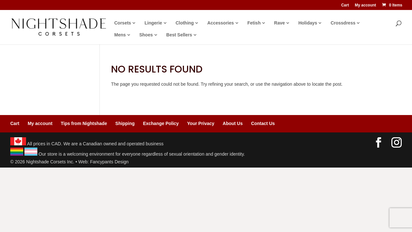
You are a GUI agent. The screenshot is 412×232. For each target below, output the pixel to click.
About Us (233, 123)
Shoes (146, 35)
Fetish (253, 23)
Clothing (184, 23)
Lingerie (153, 23)
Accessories (220, 23)
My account (365, 5)
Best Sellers (179, 35)
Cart (345, 5)
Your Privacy (200, 123)
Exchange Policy (161, 123)
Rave (279, 23)
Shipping (125, 123)
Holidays (307, 23)
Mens (120, 35)
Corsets (122, 23)
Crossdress (343, 23)
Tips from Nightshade (84, 123)
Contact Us (263, 123)
